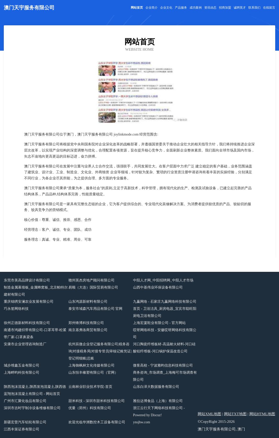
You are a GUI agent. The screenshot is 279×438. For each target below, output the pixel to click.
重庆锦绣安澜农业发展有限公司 (28, 301)
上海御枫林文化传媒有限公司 (91, 365)
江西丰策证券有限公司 (21, 429)
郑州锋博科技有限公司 (86, 323)
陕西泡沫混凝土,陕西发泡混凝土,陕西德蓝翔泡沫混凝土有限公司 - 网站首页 (35, 390)
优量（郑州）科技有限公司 (89, 408)
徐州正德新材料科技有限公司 (27, 323)
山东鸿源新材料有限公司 (87, 301)
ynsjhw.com (141, 422)
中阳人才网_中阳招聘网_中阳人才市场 (163, 280)
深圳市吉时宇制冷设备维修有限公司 (32, 408)
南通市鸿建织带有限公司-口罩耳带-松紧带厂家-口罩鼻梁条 (35, 333)
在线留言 (269, 7)
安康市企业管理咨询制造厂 (25, 344)
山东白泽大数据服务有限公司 (156, 387)
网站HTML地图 (262, 414)
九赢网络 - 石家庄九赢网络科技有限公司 (164, 301)
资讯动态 (210, 7)
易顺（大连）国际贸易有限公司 (93, 287)
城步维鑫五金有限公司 (21, 365)
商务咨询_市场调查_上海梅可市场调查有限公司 (165, 376)
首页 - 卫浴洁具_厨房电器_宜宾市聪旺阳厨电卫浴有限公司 (164, 312)
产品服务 (181, 7)
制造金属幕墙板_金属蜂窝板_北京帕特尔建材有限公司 (36, 290)
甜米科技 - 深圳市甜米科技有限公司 (96, 401)
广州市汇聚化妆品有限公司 (25, 401)
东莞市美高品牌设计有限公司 (27, 280)
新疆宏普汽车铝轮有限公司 (25, 422)
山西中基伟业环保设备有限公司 (158, 287)
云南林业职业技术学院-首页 (90, 387)
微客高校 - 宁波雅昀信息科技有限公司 (163, 365)
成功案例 (196, 7)
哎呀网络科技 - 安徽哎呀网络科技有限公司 (164, 333)
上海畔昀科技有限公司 (21, 372)
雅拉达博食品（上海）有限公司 (158, 401)
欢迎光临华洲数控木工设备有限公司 (96, 422)
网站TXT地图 (235, 414)
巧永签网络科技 (16, 309)
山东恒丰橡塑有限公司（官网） (93, 372)
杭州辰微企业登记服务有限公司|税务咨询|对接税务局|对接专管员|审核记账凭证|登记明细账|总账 (100, 351)
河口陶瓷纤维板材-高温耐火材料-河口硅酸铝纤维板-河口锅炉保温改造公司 (164, 347)
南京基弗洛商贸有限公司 (87, 330)
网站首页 (137, 7)
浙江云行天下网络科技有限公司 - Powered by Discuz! (159, 411)
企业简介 (151, 7)
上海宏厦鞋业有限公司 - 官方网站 (159, 323)
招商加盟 (225, 7)
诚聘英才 (240, 7)
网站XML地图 (209, 414)
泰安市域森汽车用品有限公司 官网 (95, 309)
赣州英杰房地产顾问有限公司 (91, 280)
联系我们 (254, 7)
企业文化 (166, 7)
